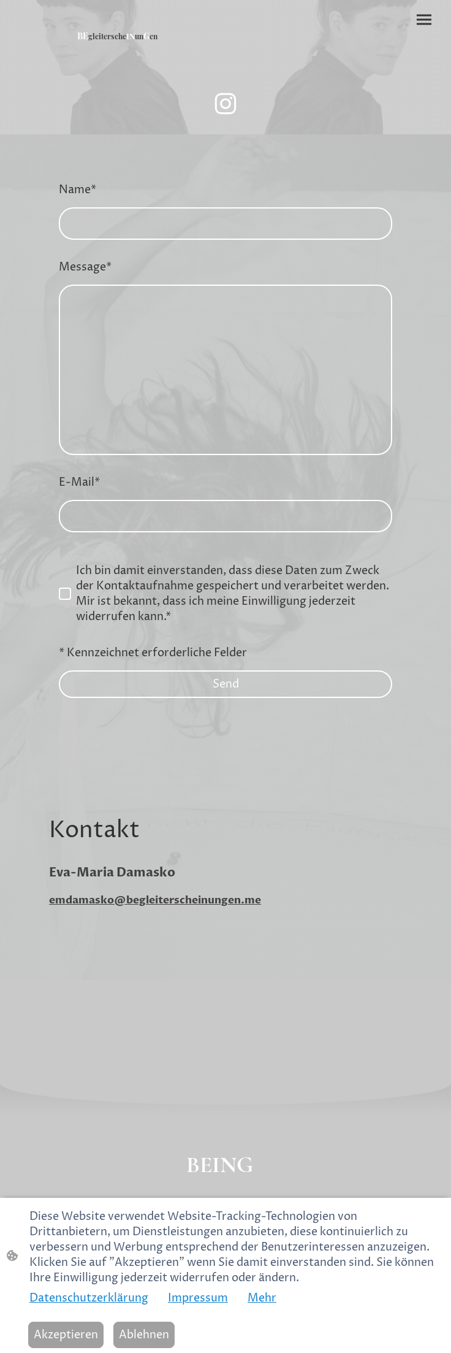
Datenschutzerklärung (88, 1298)
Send (226, 684)
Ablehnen (144, 1335)
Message (85, 267)
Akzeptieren (66, 1335)
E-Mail (79, 482)
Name (77, 189)
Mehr (262, 1298)
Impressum (198, 1298)
